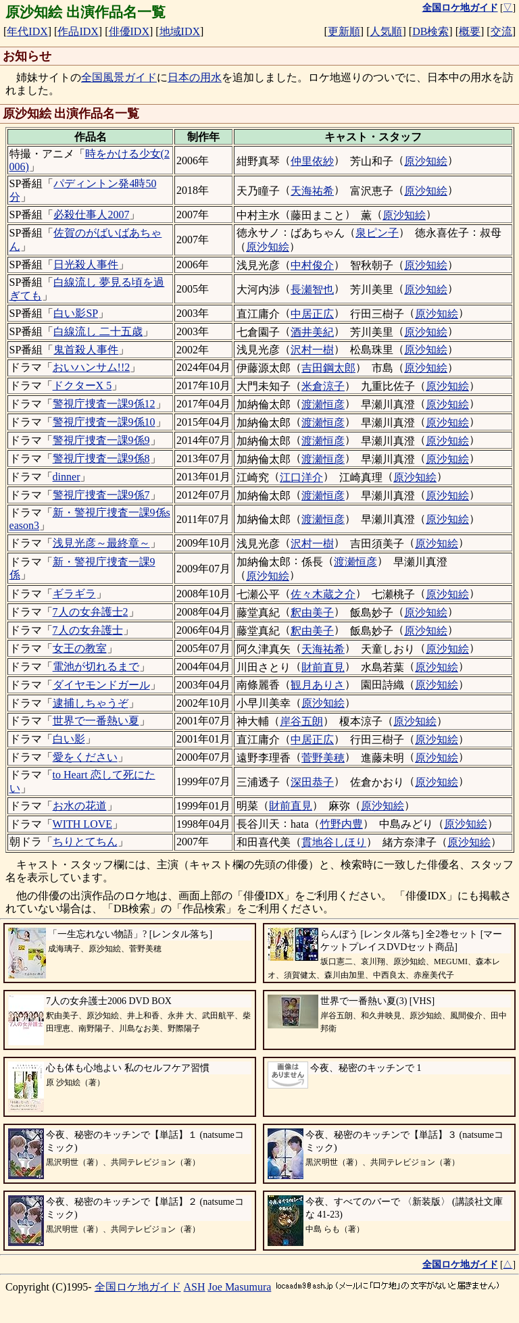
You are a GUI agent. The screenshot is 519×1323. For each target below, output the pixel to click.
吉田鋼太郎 (328, 368)
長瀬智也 (312, 289)
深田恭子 (312, 782)
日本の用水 (195, 77)
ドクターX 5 (82, 385)
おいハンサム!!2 (91, 367)
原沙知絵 (425, 161)
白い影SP (75, 313)
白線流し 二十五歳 (98, 331)
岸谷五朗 (301, 721)
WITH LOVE (82, 824)
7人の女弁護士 (88, 630)
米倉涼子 (323, 386)
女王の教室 (80, 648)
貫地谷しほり (333, 842)
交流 (501, 31)
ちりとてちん (85, 841)
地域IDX (179, 31)
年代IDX (27, 31)
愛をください (85, 757)
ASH (194, 1287)
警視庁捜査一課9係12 (104, 403)
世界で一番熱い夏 (96, 720)
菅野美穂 (323, 758)
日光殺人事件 (85, 264)
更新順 (344, 31)
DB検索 (430, 31)
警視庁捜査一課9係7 (101, 495)
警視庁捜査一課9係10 (104, 422)
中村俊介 (312, 265)
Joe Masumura (240, 1287)
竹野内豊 (341, 824)
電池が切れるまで (96, 666)
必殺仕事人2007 (91, 214)
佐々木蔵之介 (323, 594)
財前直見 (323, 667)
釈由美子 (312, 612)
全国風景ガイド (119, 77)
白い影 (69, 739)
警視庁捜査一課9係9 (101, 440)
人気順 (386, 31)
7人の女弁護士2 (90, 612)
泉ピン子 (377, 233)
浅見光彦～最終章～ (101, 543)
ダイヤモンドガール (101, 685)
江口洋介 (301, 477)
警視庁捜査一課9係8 (101, 458)
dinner (66, 476)
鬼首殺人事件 (85, 349)
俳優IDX (129, 31)
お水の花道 (80, 806)
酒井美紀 (312, 332)
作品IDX (77, 31)
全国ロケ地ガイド (138, 1287)
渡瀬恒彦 (323, 404)
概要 (469, 31)
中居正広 (312, 314)
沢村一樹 (312, 349)
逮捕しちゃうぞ (90, 703)
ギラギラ (74, 593)
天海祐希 (312, 191)
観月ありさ (318, 685)
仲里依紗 (312, 161)
